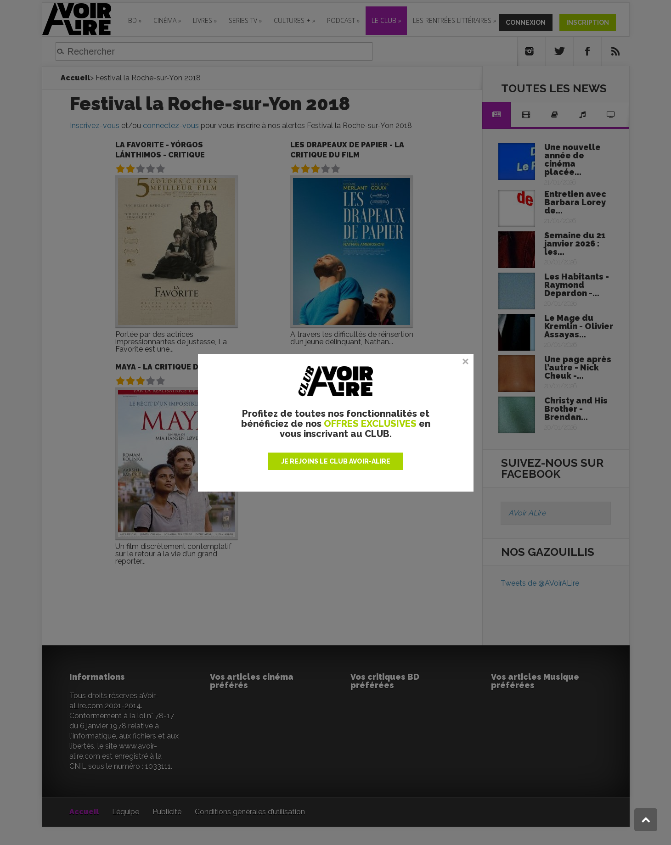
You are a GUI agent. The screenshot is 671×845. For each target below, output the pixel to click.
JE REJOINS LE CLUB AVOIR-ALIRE (335, 461)
